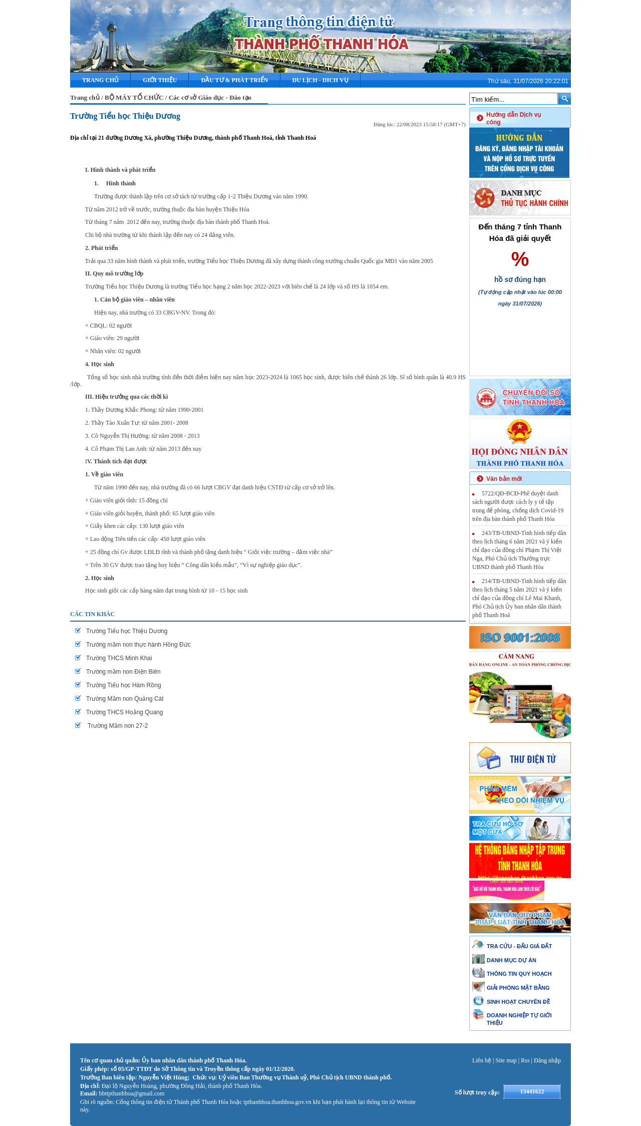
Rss (525, 1060)
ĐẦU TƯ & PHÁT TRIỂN (234, 80)
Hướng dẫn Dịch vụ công (513, 118)
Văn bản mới (504, 478)
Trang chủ (100, 80)
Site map (506, 1060)
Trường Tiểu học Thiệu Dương (125, 116)
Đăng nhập (547, 1060)
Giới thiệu (160, 80)
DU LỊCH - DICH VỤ (320, 80)
